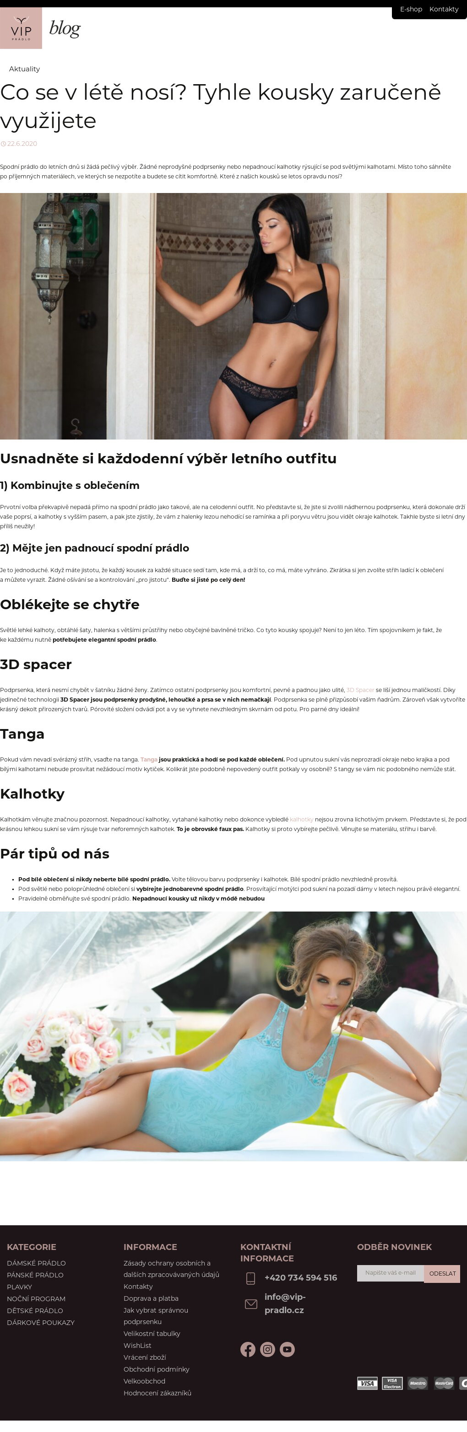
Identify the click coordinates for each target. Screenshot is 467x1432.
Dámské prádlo (36, 1263)
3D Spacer (361, 690)
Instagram (287, 1349)
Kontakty (444, 9)
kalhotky (302, 820)
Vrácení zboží (145, 1358)
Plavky (19, 1287)
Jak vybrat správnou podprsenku (156, 1317)
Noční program (36, 1299)
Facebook (247, 1349)
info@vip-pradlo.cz (285, 1304)
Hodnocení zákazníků (157, 1393)
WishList (138, 1346)
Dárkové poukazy (41, 1323)
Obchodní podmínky (157, 1370)
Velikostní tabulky (152, 1334)
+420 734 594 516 (301, 1278)
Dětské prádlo (35, 1311)
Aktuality (24, 69)
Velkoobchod (144, 1381)
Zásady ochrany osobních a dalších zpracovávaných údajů (171, 1269)
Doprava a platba (151, 1299)
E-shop (411, 9)
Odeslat (442, 1274)
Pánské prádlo (35, 1275)
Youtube (267, 1349)
